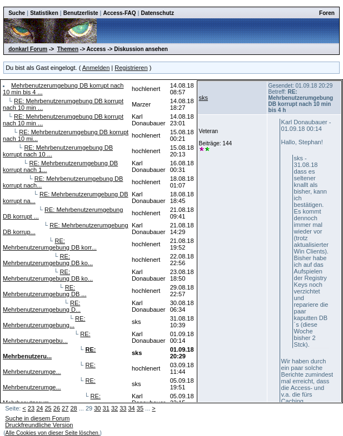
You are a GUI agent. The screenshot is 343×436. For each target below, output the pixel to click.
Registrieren (131, 67)
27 (65, 408)
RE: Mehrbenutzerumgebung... (44, 321)
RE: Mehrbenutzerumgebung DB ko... (48, 259)
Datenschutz (157, 13)
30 (97, 408)
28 (73, 408)
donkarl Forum (27, 49)
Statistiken (44, 13)
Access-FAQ (119, 13)
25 (47, 408)
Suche (16, 13)
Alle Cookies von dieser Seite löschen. (53, 433)
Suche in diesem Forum (37, 418)
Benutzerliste (80, 13)
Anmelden (96, 67)
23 (31, 408)
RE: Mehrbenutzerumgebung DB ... (44, 290)
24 (39, 408)
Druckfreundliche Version (39, 425)
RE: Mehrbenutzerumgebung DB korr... (50, 244)
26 (56, 408)
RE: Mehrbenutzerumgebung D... (42, 306)
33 (123, 408)
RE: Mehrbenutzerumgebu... (47, 337)
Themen (67, 49)
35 (140, 408)
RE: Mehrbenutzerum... (52, 399)
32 (114, 408)
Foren (327, 13)
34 (131, 408)
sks (203, 97)
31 (106, 408)
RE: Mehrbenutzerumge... (49, 368)
